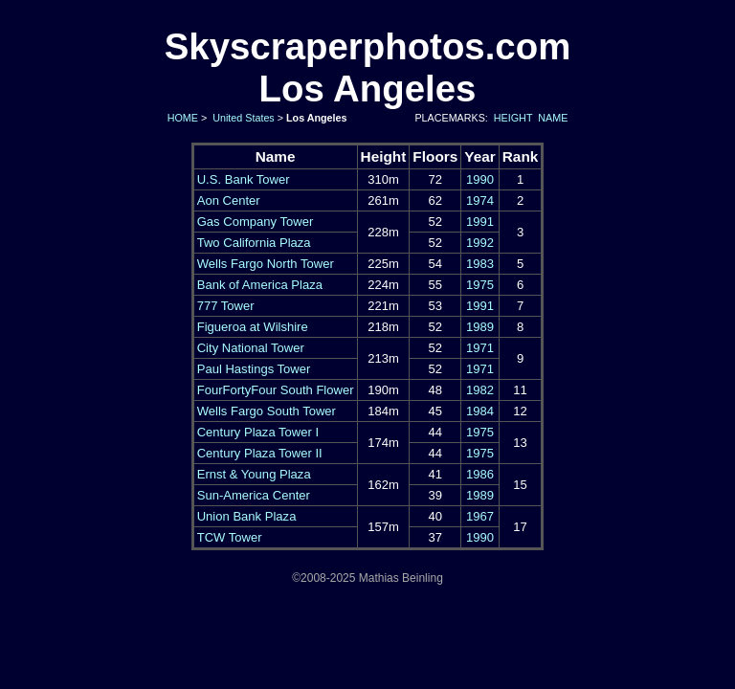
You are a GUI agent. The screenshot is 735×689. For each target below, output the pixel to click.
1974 (480, 200)
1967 (480, 516)
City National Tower (250, 348)
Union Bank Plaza (247, 516)
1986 (480, 474)
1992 (480, 242)
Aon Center (228, 200)
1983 (480, 263)
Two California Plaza (254, 242)
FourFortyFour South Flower (275, 390)
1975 (480, 285)
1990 (480, 179)
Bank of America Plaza (260, 285)
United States (242, 117)
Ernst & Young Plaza (254, 474)
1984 (480, 411)
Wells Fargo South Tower (266, 411)
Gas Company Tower (255, 221)
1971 (480, 348)
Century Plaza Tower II (260, 453)
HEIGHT (513, 117)
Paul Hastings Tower (254, 369)
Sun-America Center (253, 495)
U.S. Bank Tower (243, 179)
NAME (552, 117)
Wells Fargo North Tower (265, 263)
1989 (480, 327)
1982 (480, 390)
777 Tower (226, 306)
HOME (181, 117)
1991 (480, 221)
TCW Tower (229, 537)
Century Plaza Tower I (258, 432)
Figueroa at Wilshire (252, 327)
